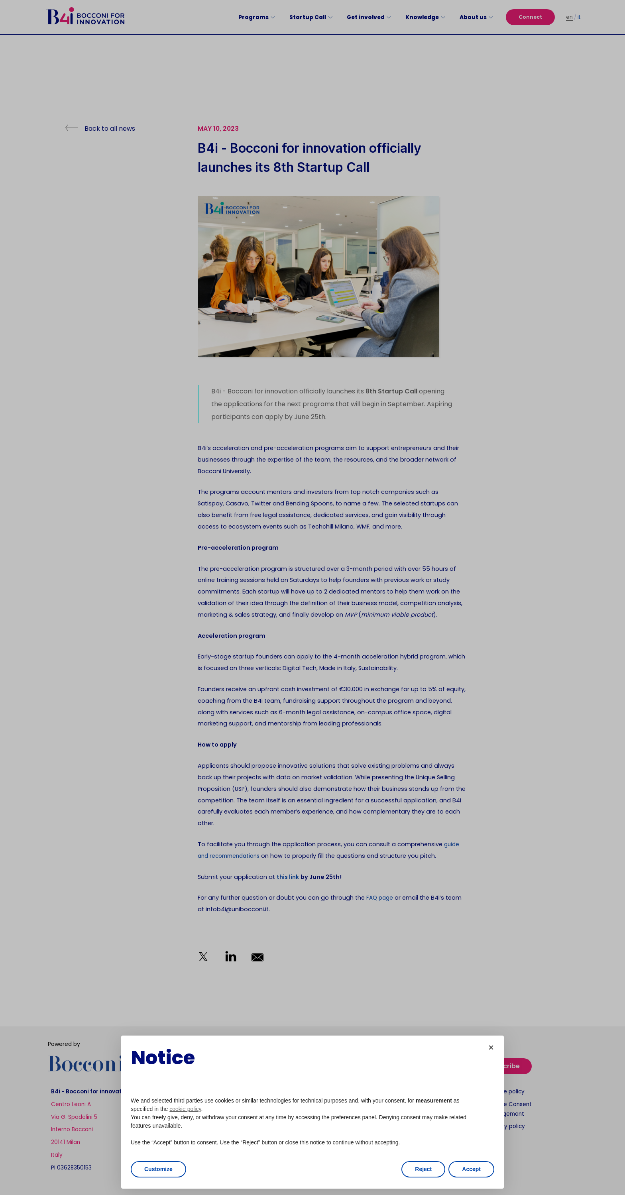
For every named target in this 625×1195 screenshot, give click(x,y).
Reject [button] (423, 1169)
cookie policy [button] (185, 1109)
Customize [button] (158, 1169)
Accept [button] (471, 1169)
